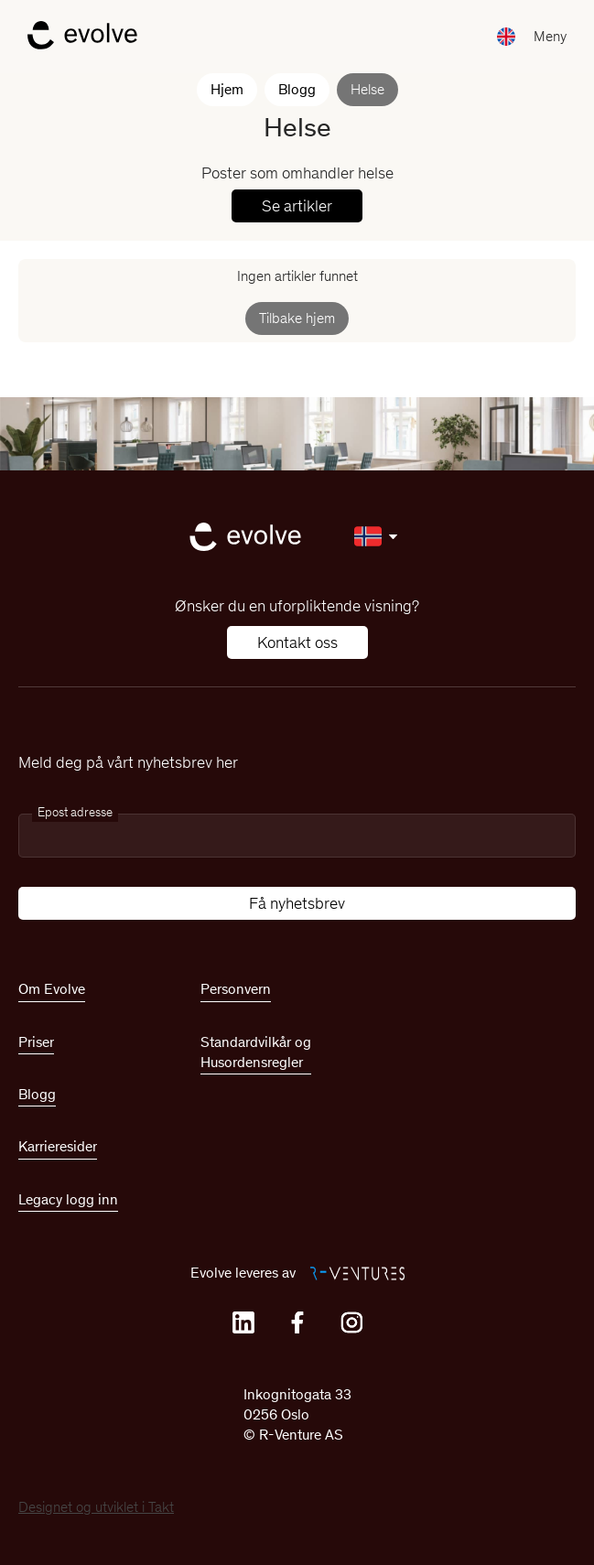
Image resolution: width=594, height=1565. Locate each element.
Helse (367, 89)
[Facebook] (297, 1322)
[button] (550, 37)
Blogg (297, 89)
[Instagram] (351, 1322)
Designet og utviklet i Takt (96, 1507)
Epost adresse (75, 812)
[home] (77, 36)
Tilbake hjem (297, 318)
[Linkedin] (243, 1322)
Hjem (227, 89)
